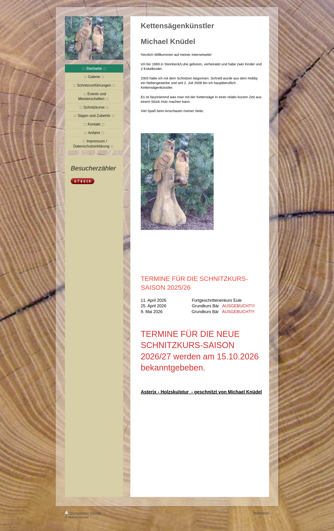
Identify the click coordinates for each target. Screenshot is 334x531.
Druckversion (76, 513)
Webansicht (261, 513)
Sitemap (95, 513)
